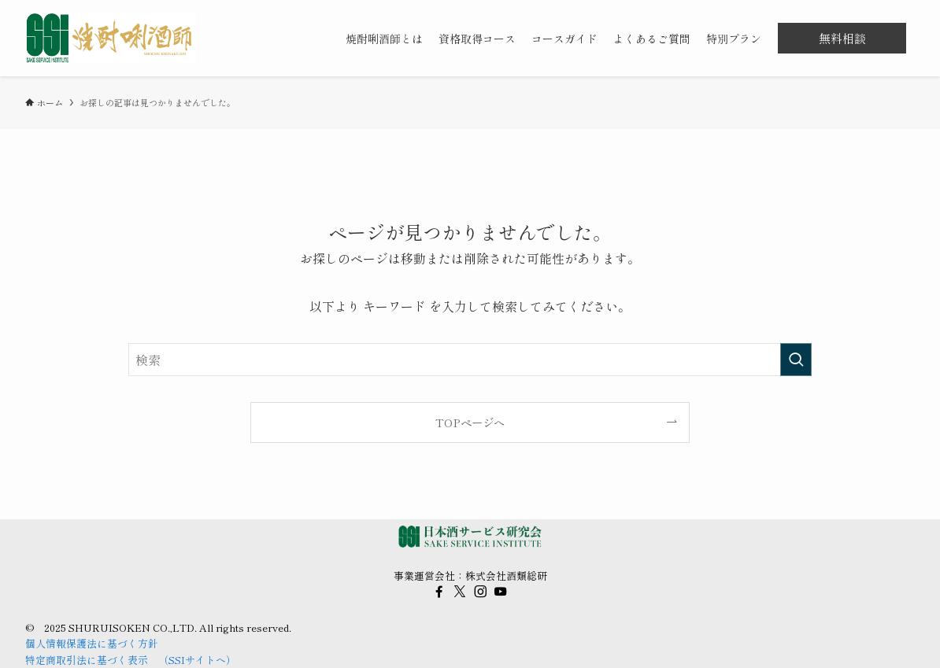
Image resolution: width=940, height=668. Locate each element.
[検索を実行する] (796, 359)
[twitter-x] (460, 592)
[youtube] (501, 592)
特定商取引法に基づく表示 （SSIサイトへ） (130, 659)
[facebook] (439, 592)
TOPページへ (470, 422)
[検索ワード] (470, 359)
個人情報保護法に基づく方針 (91, 643)
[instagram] (480, 592)
